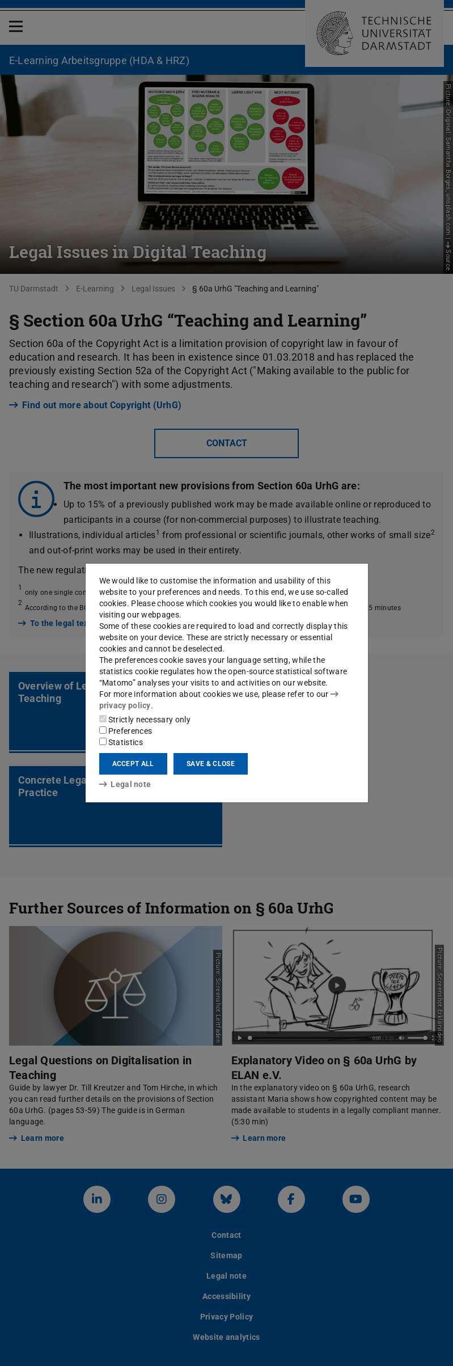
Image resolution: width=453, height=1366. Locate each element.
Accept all (133, 764)
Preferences (126, 730)
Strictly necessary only (144, 719)
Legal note (125, 784)
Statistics (121, 742)
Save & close (211, 764)
